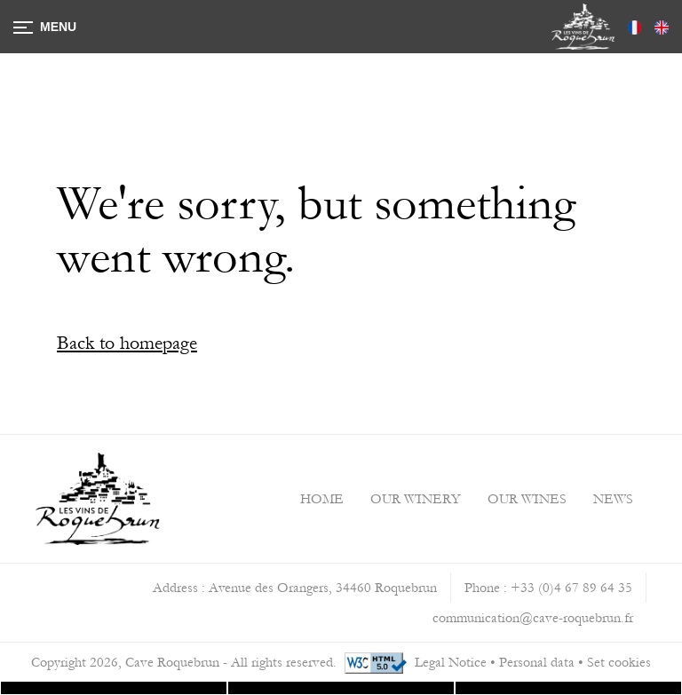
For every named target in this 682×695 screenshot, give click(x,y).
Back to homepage (127, 343)
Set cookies (619, 662)
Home (322, 499)
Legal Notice (451, 662)
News (613, 499)
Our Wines (527, 499)
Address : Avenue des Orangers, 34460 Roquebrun (295, 588)
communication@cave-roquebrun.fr (532, 618)
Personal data (537, 662)
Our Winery (415, 499)
